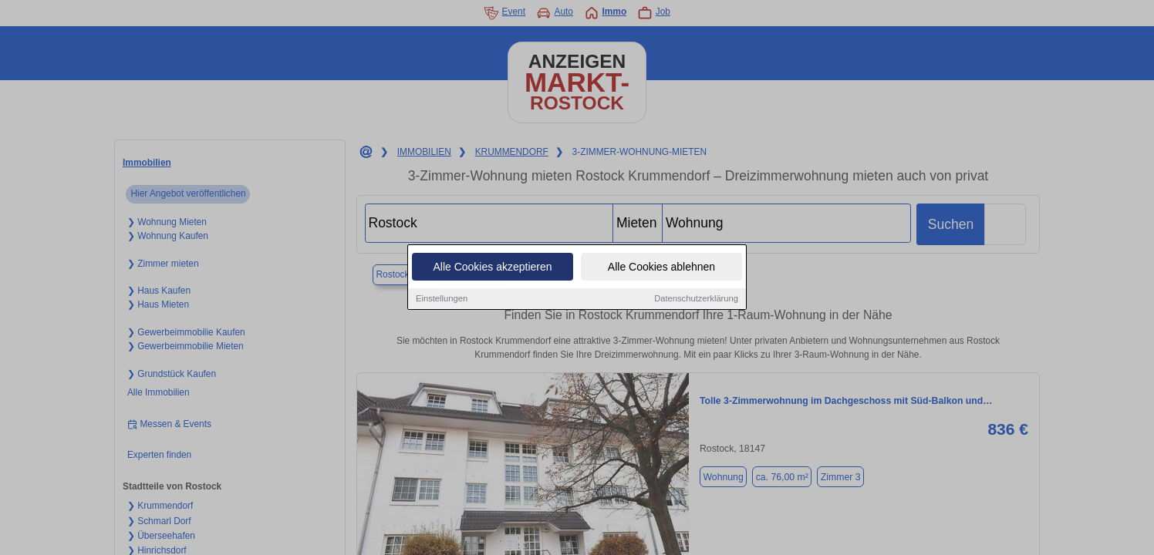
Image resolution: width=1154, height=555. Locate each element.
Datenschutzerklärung (696, 299)
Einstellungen (441, 299)
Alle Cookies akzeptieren (492, 267)
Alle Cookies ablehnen (661, 267)
